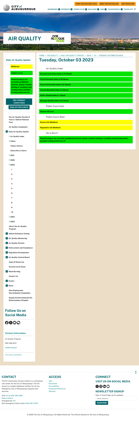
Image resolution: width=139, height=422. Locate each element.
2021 (12, 155)
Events (11, 281)
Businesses (54, 9)
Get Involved (128, 4)
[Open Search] (135, 9)
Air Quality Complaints (18, 127)
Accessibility (54, 386)
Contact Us (13, 276)
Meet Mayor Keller (109, 4)
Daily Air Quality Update (72, 55)
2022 (12, 160)
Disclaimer (53, 384)
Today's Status (16, 146)
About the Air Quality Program (18, 227)
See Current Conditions (19, 101)
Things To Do (80, 9)
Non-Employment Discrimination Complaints (19, 291)
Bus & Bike (93, 9)
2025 (12, 222)
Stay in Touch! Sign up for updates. (110, 395)
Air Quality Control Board (19, 257)
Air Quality (52, 55)
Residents (66, 9)
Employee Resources (57, 389)
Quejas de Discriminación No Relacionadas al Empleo (20, 299)
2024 (12, 217)
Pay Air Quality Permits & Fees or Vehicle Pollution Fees (19, 119)
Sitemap (52, 391)
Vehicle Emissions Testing (19, 234)
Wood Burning (14, 271)
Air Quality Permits (16, 243)
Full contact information (13, 355)
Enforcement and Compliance (21, 248)
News (11, 286)
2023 (89, 55)
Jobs (103, 9)
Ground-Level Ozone (17, 267)
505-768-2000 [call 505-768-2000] (17, 396)
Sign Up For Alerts (19, 107)
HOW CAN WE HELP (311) (86, 4)
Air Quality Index (17, 136)
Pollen (12, 141)
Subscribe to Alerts (18, 151)
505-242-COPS (32, 403)
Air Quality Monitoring (18, 238)
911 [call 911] (14, 401)
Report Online (7, 398)
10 (95, 55)
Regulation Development (19, 253)
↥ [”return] (135, 372)
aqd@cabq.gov (11, 348)
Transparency (115, 9)
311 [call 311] (7, 396)
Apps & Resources (16, 262)
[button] (128, 9)
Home (41, 55)
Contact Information (15, 333)
